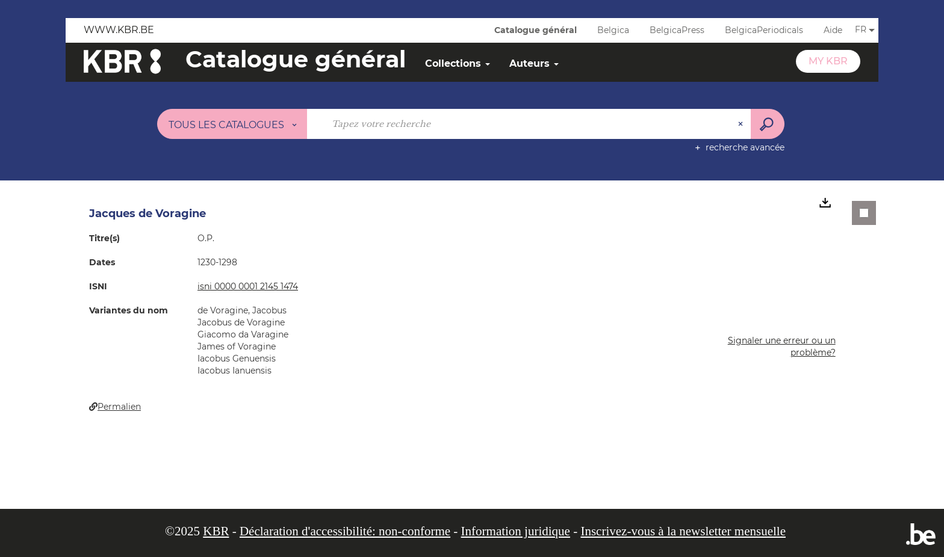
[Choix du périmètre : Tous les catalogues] (232, 124)
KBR (216, 531)
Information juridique (515, 531)
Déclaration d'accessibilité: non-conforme (345, 531)
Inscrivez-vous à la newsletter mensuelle (683, 531)
